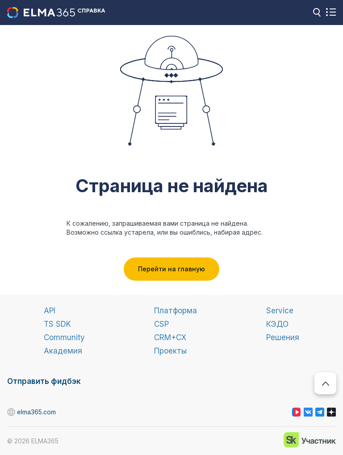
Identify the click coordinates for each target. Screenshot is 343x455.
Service (279, 310)
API (49, 310)
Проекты (170, 350)
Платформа (175, 310)
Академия (63, 350)
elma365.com (11, 412)
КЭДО (277, 324)
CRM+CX (170, 337)
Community (64, 337)
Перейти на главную (171, 269)
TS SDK (57, 324)
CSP (161, 324)
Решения (282, 337)
